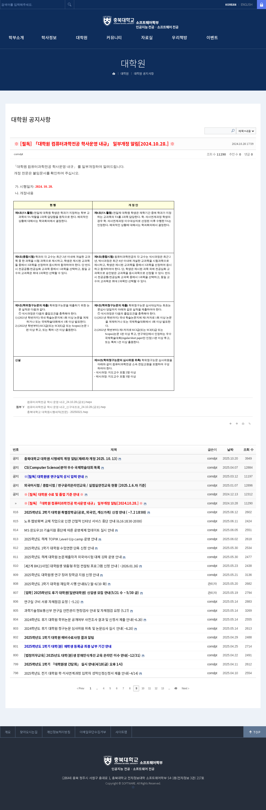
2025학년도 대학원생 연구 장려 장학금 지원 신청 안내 (62, 574)
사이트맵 (121, 732)
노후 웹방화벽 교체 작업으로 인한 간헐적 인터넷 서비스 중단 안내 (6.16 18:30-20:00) (83, 521)
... (97, 688)
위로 (254, 732)
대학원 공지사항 (144, 73)
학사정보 (49, 37)
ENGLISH (246, 4)
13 (162, 688)
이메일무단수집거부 (93, 732)
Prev (80, 688)
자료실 (147, 37)
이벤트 (212, 37)
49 (175, 688)
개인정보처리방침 (58, 732)
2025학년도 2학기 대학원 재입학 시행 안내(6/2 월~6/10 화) (65, 583)
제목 (114, 449)
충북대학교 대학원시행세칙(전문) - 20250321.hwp (57, 411)
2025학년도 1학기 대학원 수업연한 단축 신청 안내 (59, 547)
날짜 (230, 449)
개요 (8, 732)
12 (156, 688)
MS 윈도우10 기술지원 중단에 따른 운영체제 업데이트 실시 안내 (69, 529)
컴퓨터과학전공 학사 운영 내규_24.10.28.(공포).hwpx (59, 401)
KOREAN (230, 4)
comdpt (18, 154)
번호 (16, 449)
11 (149, 688)
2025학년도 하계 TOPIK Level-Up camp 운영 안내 (61, 539)
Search (233, 130)
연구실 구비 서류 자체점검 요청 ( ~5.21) (52, 601)
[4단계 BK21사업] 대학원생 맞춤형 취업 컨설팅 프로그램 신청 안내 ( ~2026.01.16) (81, 565)
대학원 (82, 37)
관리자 (212, 583)
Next (185, 688)
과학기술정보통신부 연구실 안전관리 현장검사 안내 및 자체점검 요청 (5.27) (77, 610)
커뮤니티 (114, 37)
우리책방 (179, 37)
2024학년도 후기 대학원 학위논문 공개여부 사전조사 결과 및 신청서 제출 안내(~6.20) (83, 619)
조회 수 (248, 449)
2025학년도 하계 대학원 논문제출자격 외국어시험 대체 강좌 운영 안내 (73, 556)
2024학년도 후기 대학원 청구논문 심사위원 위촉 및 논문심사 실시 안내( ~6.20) (79, 628)
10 (143, 688)
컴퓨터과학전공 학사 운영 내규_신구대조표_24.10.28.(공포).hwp (66, 406)
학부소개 (16, 37)
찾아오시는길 (29, 732)
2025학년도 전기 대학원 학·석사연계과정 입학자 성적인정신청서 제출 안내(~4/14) (81, 673)
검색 (69, 4)
